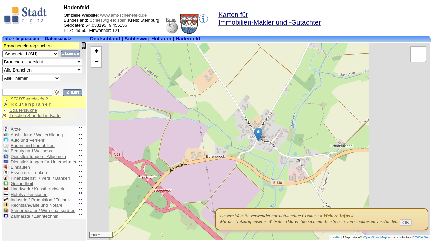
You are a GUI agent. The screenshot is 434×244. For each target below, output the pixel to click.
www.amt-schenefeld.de (123, 15)
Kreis (171, 19)
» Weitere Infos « (336, 215)
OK (405, 222)
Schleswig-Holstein (108, 20)
